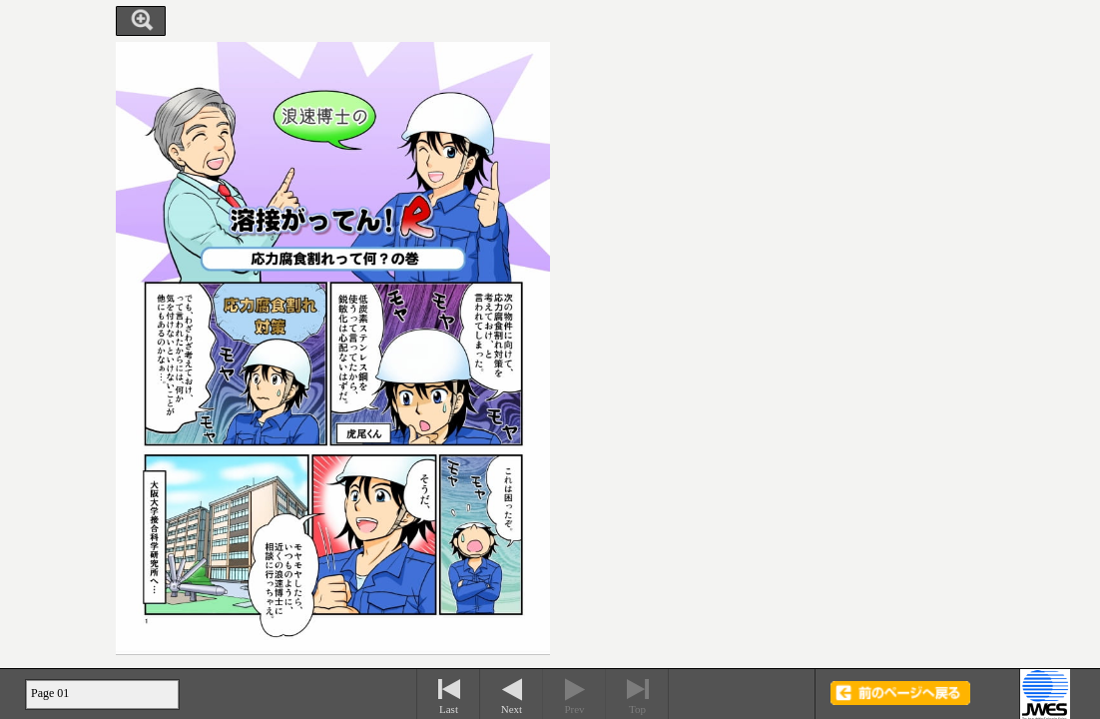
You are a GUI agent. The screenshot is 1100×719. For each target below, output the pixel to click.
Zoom (141, 21)
